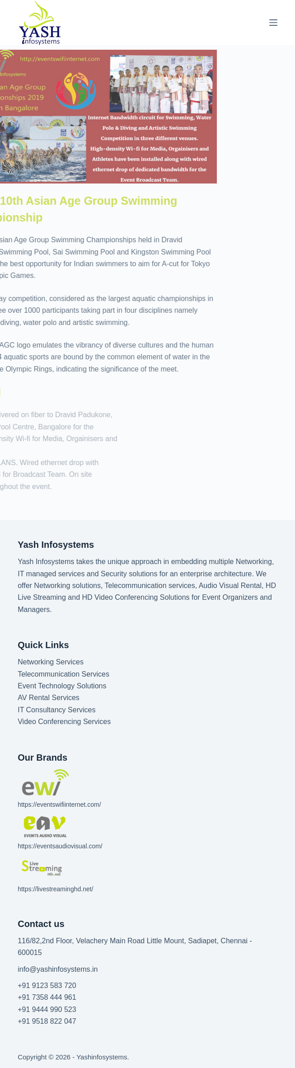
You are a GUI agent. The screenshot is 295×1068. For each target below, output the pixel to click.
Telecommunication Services (63, 674)
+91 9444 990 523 (47, 1009)
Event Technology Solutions (62, 686)
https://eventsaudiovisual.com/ (60, 846)
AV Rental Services (49, 697)
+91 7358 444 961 (47, 997)
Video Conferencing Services (64, 721)
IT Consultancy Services (56, 710)
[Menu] (273, 23)
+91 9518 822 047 (47, 1021)
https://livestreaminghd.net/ (55, 889)
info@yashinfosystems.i (56, 969)
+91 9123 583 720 (47, 985)
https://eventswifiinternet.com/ (59, 804)
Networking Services (51, 662)
